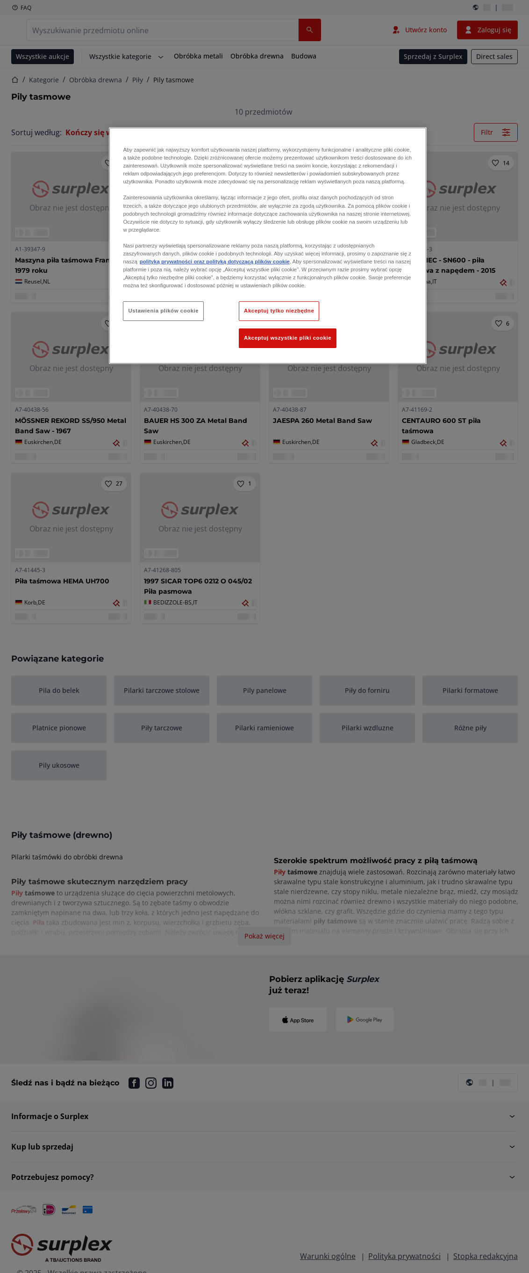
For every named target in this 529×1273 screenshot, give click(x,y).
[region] (267, 245)
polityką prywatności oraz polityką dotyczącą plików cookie (215, 261)
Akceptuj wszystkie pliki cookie (287, 338)
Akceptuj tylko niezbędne (279, 310)
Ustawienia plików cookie (163, 310)
